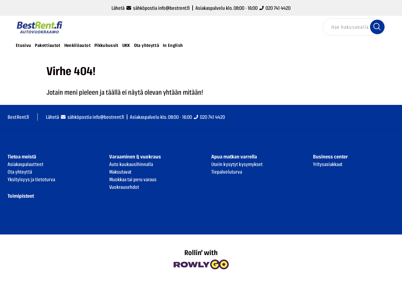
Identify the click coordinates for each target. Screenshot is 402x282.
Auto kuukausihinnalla (131, 164)
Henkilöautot (77, 45)
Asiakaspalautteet (25, 164)
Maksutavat (120, 171)
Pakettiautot (47, 45)
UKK (126, 45)
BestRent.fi (18, 116)
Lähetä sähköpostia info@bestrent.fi (151, 8)
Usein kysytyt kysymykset (237, 164)
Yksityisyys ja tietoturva (31, 179)
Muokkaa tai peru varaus (132, 179)
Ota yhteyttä (146, 45)
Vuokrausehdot (124, 186)
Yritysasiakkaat (327, 164)
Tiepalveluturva (226, 171)
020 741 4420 (274, 8)
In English (173, 45)
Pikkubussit (106, 45)
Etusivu (23, 45)
